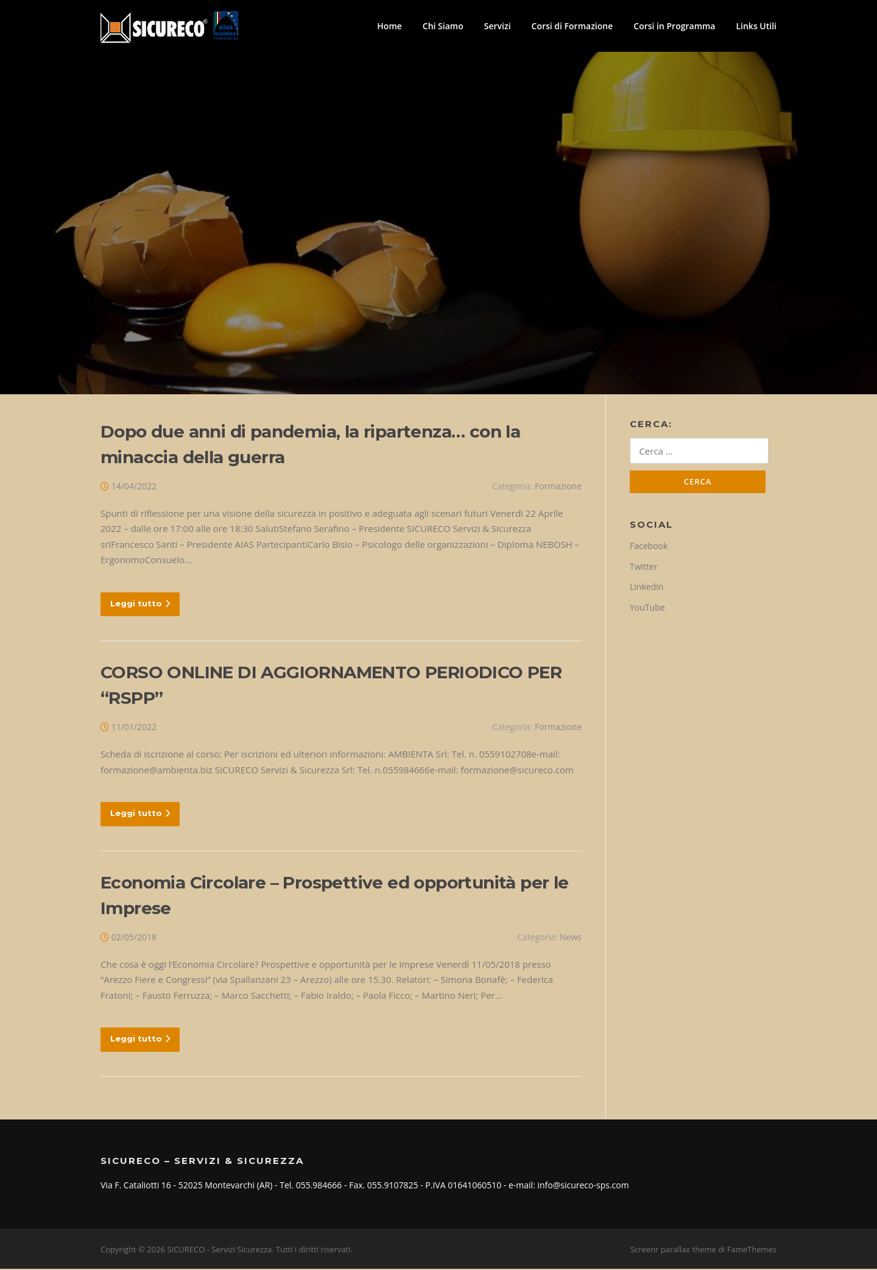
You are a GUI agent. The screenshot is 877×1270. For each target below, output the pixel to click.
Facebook (648, 548)
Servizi (497, 26)
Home (389, 26)
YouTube (647, 609)
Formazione (558, 488)
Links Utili (756, 26)
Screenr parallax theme (673, 1250)
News (571, 938)
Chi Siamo (443, 26)
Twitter (644, 568)
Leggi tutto (140, 604)
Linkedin (646, 589)
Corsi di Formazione (572, 26)
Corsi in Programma (674, 26)
